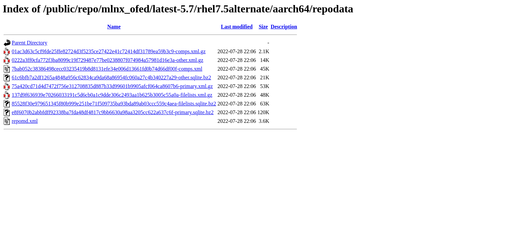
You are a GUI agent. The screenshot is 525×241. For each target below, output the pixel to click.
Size (263, 26)
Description (284, 26)
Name (114, 26)
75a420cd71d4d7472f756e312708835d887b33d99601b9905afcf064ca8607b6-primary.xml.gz (112, 86)
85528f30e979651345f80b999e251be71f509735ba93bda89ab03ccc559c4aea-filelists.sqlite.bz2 (114, 103)
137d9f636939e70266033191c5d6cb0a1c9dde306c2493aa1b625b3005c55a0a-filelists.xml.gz (112, 95)
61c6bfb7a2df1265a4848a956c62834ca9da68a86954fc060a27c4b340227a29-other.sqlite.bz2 (111, 77)
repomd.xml (25, 121)
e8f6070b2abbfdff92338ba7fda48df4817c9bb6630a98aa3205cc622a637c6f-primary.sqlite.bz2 (113, 112)
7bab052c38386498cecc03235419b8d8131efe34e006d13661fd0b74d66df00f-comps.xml (107, 69)
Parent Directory (29, 43)
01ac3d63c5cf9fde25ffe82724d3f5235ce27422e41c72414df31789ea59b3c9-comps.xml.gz (109, 51)
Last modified (237, 26)
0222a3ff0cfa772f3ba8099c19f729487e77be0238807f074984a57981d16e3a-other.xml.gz (107, 60)
